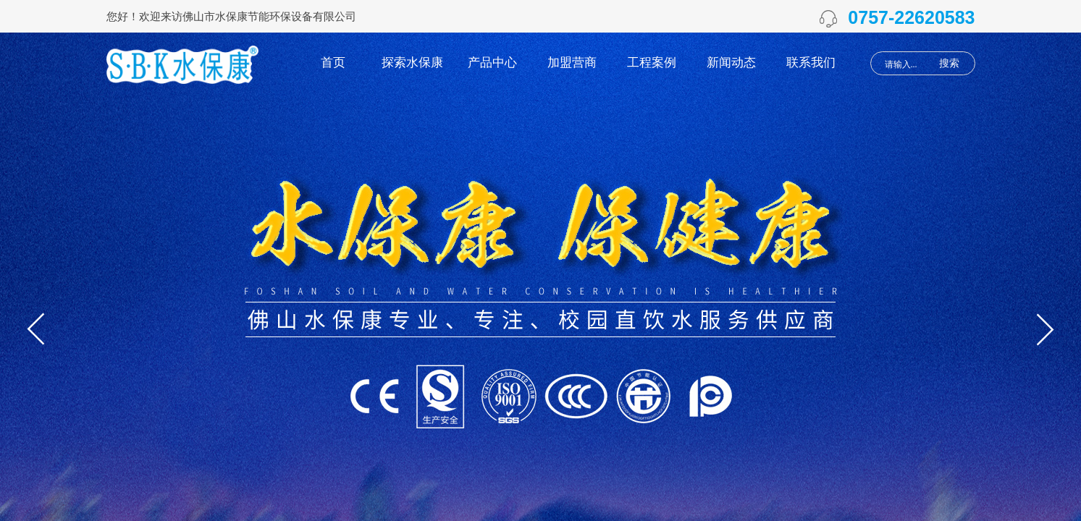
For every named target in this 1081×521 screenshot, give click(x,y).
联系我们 (811, 62)
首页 (333, 62)
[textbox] (905, 64)
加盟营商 (572, 62)
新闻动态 (731, 62)
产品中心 (492, 62)
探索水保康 (412, 62)
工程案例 (651, 62)
